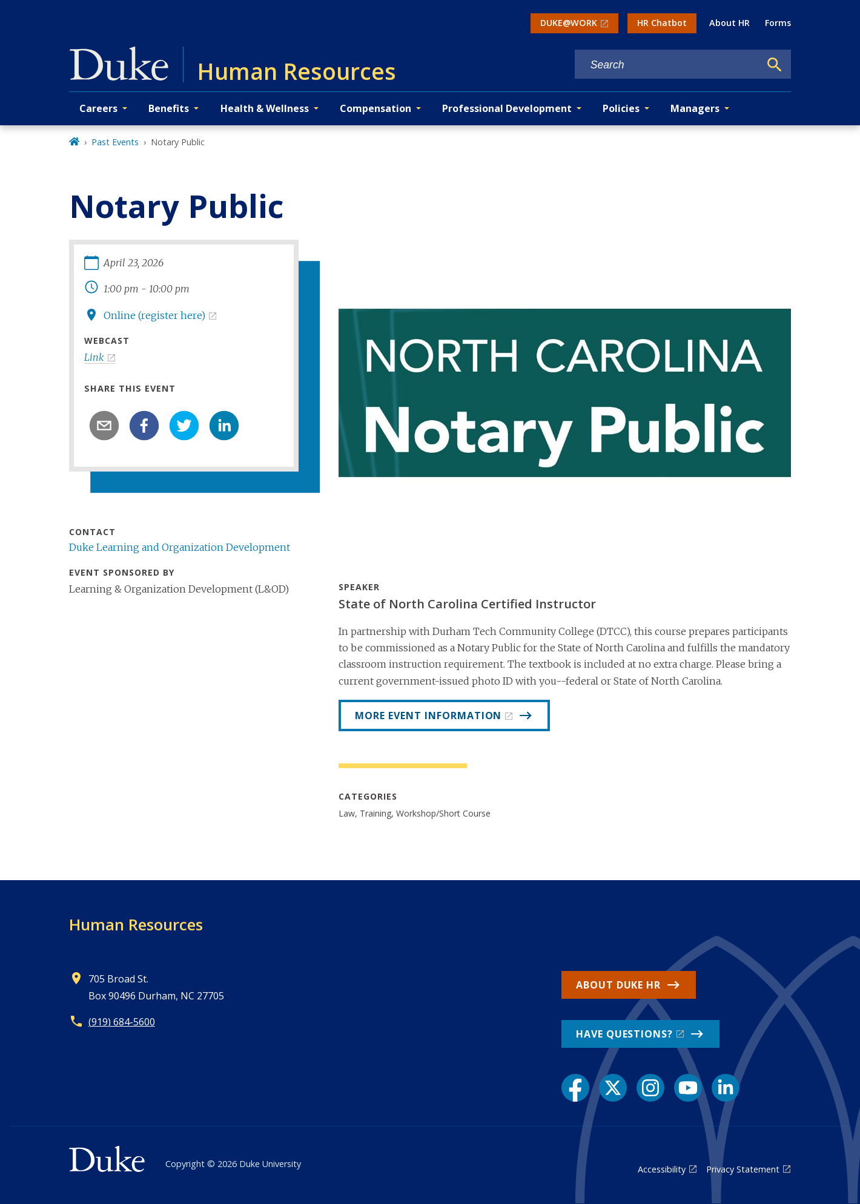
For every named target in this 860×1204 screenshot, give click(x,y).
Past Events (115, 142)
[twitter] (184, 425)
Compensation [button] (375, 108)
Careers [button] (98, 108)
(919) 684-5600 (121, 1021)
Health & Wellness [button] (264, 108)
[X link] (613, 1088)
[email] (104, 425)
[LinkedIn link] (725, 1088)
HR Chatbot (662, 22)
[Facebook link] (575, 1088)
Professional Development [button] (507, 108)
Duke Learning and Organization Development (179, 547)
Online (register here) (154, 315)
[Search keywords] (667, 65)
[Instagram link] (650, 1088)
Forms (778, 22)
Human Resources (136, 924)
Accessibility (662, 1169)
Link (94, 357)
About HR (729, 22)
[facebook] (144, 425)
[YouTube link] (688, 1088)
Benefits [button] (168, 108)
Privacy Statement (742, 1169)
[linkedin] (224, 425)
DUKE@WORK (568, 22)
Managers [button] (694, 108)
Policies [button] (621, 108)
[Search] (774, 64)
